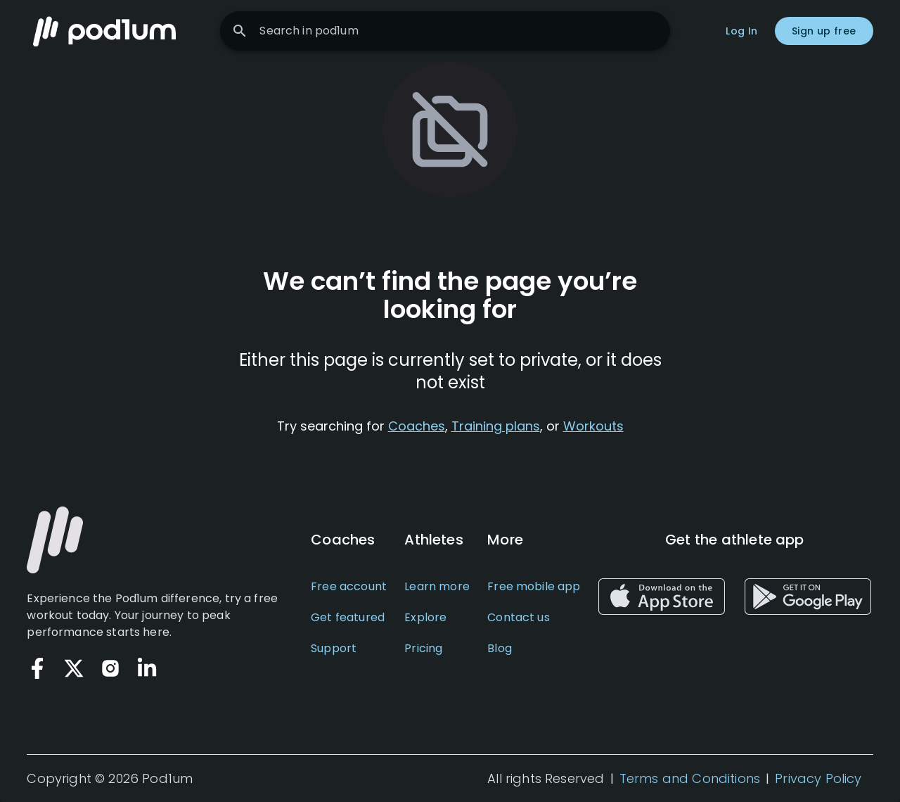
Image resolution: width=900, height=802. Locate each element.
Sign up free (824, 31)
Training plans (495, 426)
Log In (741, 31)
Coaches (416, 426)
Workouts (593, 426)
